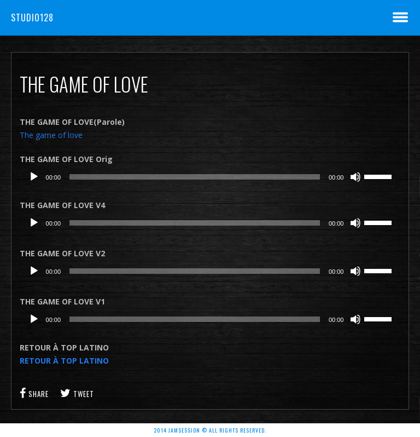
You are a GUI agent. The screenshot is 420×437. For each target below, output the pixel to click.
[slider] (194, 177)
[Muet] (355, 176)
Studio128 (32, 17)
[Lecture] (33, 176)
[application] (210, 177)
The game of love (51, 135)
